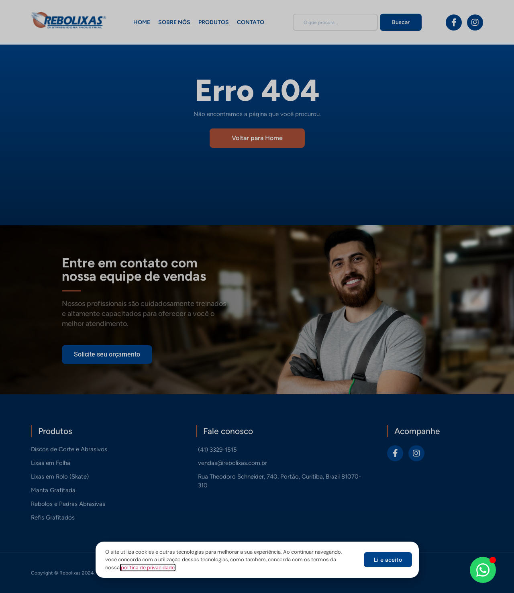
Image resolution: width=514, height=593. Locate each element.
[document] (257, 296)
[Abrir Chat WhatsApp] (483, 570)
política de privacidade (148, 567)
